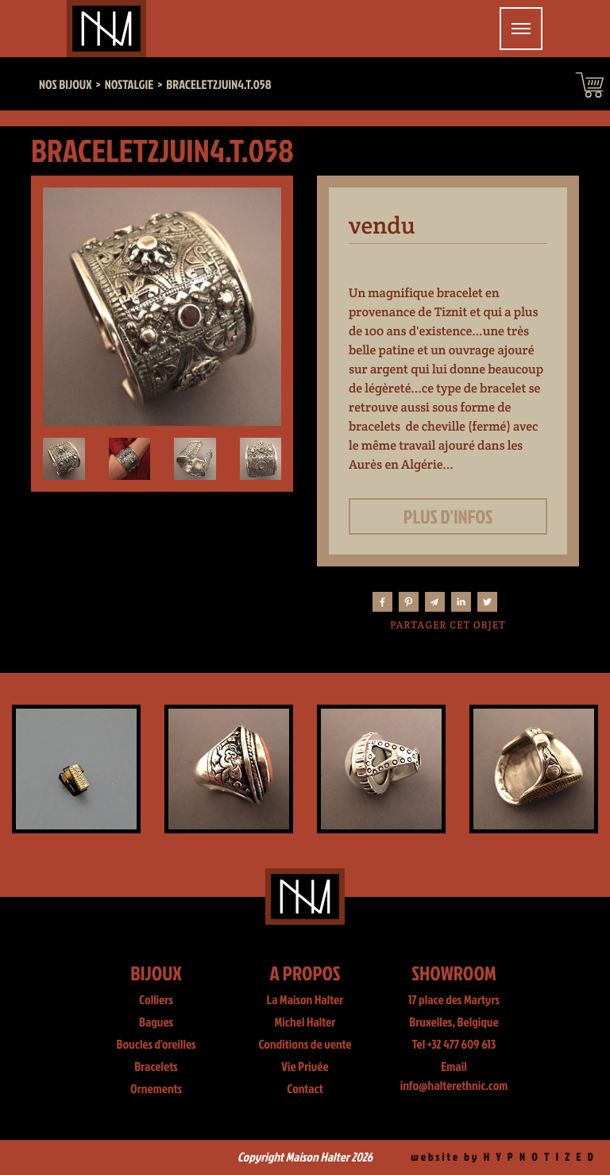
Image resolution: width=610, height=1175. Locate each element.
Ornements (156, 1089)
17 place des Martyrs (454, 1000)
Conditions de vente (304, 1044)
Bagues (156, 1022)
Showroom (453, 973)
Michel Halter (305, 1022)
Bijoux (156, 973)
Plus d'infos (448, 516)
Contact (305, 1089)
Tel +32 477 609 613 (454, 1044)
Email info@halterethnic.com (454, 1076)
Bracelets (155, 1067)
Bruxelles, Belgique (454, 1022)
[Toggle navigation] (521, 28)
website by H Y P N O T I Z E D (503, 1157)
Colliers (156, 1000)
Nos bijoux (65, 85)
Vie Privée (304, 1067)
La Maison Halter (305, 1000)
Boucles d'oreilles (155, 1044)
